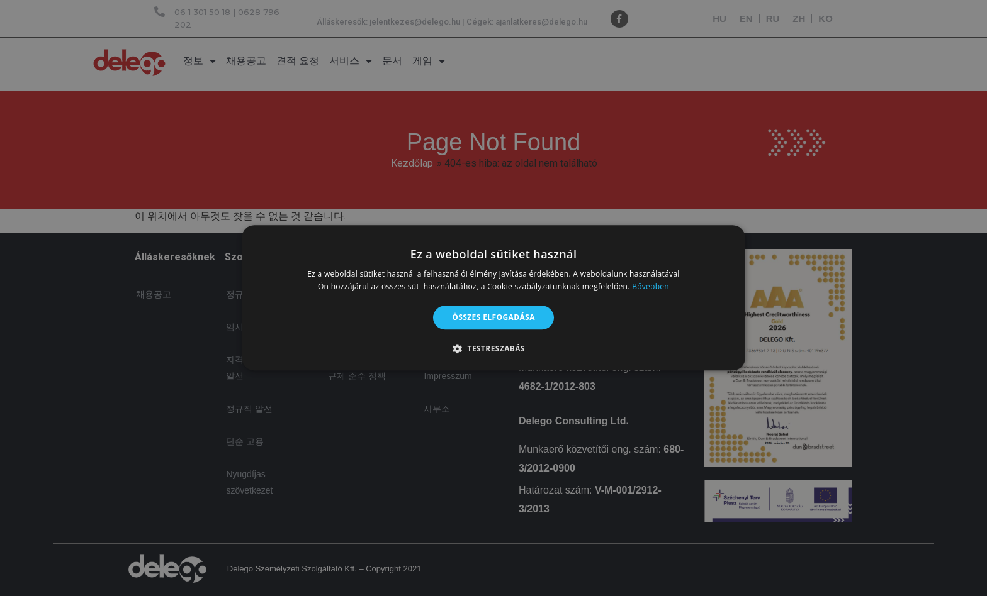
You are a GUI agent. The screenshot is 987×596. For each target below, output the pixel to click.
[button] (493, 349)
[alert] (493, 298)
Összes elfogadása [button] (493, 317)
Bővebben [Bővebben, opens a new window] (650, 287)
